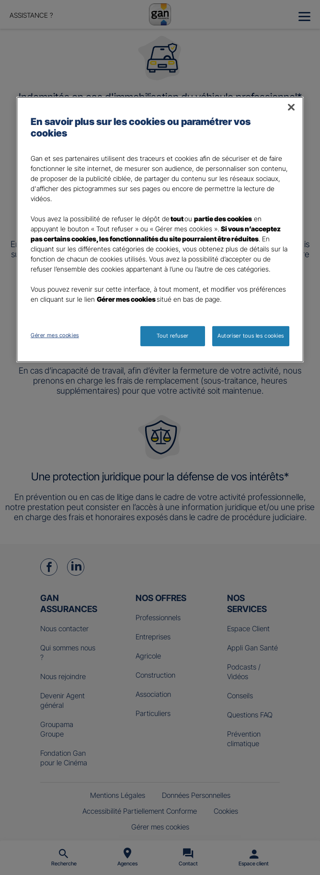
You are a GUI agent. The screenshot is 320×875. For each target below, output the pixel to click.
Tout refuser (173, 335)
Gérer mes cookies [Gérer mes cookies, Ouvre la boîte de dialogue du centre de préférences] (55, 335)
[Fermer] (291, 107)
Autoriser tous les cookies (250, 335)
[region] (160, 230)
